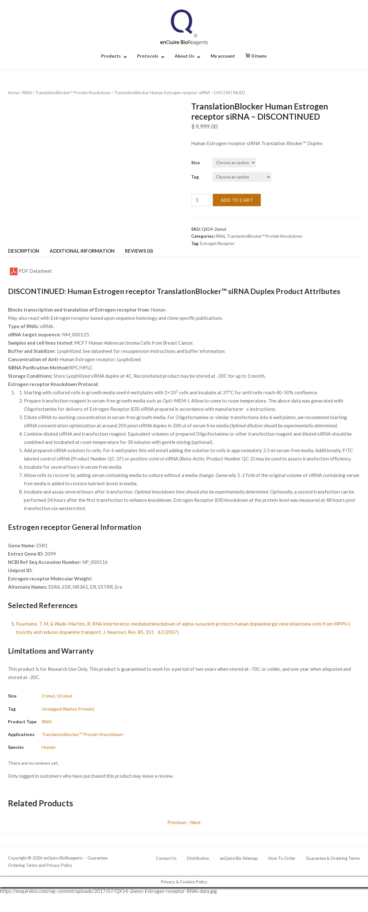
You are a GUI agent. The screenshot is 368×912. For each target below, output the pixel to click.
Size (195, 162)
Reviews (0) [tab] (139, 251)
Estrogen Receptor (217, 243)
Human (49, 747)
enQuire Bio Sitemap (239, 858)
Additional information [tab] (82, 251)
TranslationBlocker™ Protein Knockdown (73, 92)
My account (223, 56)
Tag (195, 176)
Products (111, 56)
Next (195, 822)
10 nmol (64, 695)
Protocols (147, 56)
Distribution (198, 858)
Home (13, 92)
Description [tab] (23, 251)
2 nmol (48, 695)
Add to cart (237, 200)
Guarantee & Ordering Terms (333, 858)
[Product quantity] (200, 200)
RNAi (27, 92)
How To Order (281, 858)
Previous (176, 822)
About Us (184, 56)
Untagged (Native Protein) (68, 709)
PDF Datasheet (31, 271)
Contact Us (166, 858)
